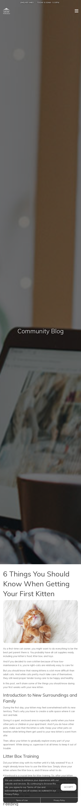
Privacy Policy (59, 800)
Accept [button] (68, 787)
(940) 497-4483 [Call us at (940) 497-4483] (26, 2)
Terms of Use (22, 800)
